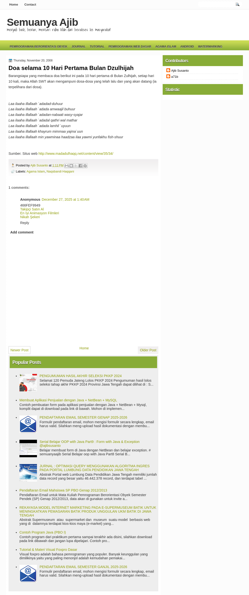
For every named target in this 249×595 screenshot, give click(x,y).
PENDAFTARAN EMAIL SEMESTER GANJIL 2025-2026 (83, 567)
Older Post (148, 350)
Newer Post (19, 350)
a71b (174, 76)
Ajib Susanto (39, 165)
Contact (30, 4)
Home (13, 4)
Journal (78, 46)
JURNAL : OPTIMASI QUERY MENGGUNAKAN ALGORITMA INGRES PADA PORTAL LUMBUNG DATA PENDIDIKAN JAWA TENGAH (95, 468)
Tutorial (97, 46)
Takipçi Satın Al (32, 209)
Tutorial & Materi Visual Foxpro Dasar (48, 550)
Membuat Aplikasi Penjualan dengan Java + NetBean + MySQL (68, 400)
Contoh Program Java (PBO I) (42, 532)
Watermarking (210, 46)
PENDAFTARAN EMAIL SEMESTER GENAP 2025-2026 (83, 417)
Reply (24, 223)
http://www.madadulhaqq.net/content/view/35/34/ (75, 153)
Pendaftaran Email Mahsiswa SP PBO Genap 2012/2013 (63, 490)
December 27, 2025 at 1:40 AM (65, 199)
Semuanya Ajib (42, 22)
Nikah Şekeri (30, 217)
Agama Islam (165, 46)
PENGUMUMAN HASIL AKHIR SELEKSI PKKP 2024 (81, 376)
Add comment (21, 232)
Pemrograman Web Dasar (130, 46)
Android (187, 46)
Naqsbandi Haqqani (60, 171)
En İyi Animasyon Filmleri (39, 213)
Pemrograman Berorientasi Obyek (38, 46)
